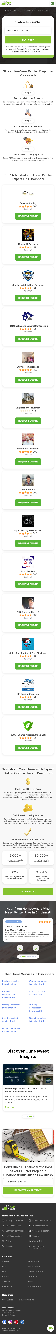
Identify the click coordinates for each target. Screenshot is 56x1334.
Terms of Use (33, 1261)
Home (7, 11)
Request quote (28, 216)
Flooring (34, 1236)
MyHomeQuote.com (14, 1328)
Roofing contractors (12, 1220)
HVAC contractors (11, 1236)
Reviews (6, 1276)
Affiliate (5, 1261)
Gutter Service (17, 11)
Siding (6, 1241)
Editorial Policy (34, 1287)
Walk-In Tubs (36, 1241)
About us (6, 1281)
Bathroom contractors (13, 1231)
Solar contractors (11, 1226)
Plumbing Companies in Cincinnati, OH (35, 1008)
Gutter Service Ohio (33, 11)
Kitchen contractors (39, 1231)
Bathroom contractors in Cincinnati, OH (8, 994)
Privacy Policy (34, 1266)
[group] (28, 1087)
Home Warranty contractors (37, 1247)
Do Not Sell (33, 1276)
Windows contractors (40, 1220)
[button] (20, 956)
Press (30, 1281)
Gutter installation (38, 1226)
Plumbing (8, 1246)
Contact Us (7, 1287)
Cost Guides (7, 1300)
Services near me (26, 1300)
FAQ (4, 1271)
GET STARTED (28, 891)
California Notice (35, 1271)
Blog (4, 1266)
